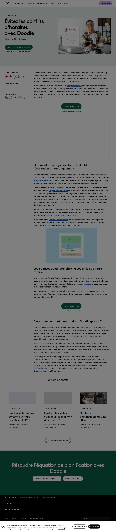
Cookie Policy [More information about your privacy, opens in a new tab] (62, 531)
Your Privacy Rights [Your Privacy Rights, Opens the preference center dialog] (80, 528)
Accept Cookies (94, 528)
